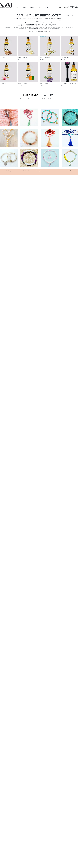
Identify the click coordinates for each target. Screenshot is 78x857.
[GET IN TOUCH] (63, 7)
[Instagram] (70, 171)
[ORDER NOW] (39, 103)
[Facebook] (68, 171)
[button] (47, 7)
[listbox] (69, 15)
